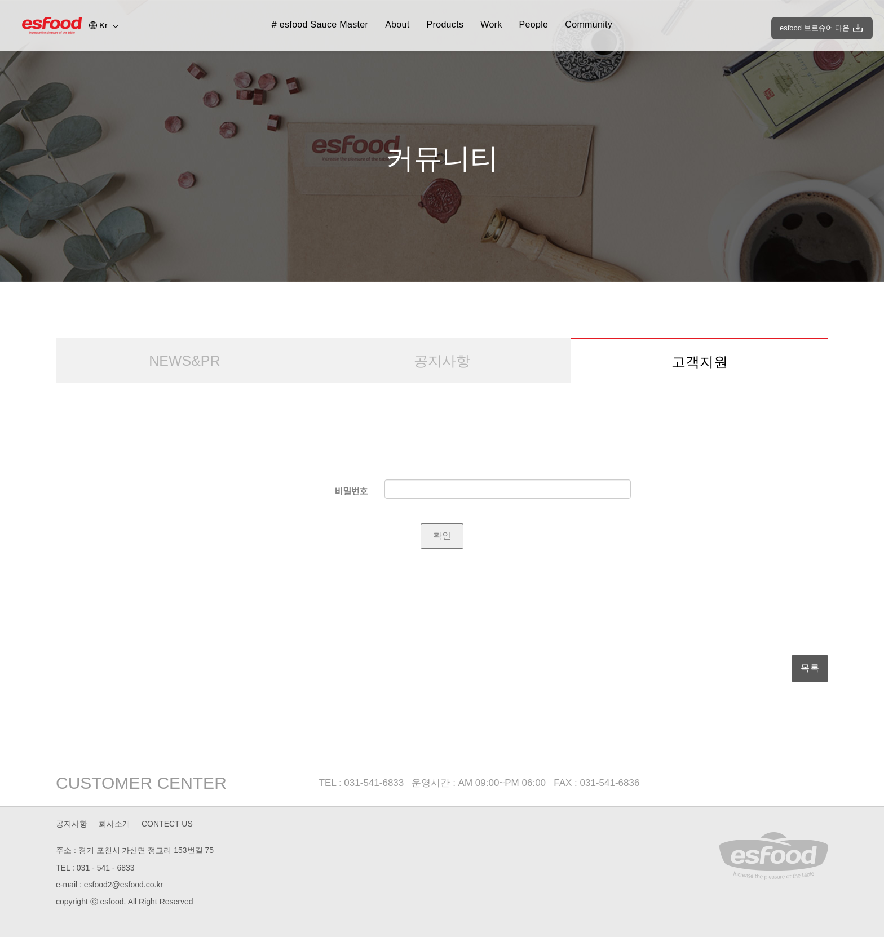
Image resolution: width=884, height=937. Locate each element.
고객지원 (699, 362)
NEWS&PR (184, 360)
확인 (442, 535)
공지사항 (442, 360)
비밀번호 (351, 491)
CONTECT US (167, 823)
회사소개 (114, 823)
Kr (103, 25)
